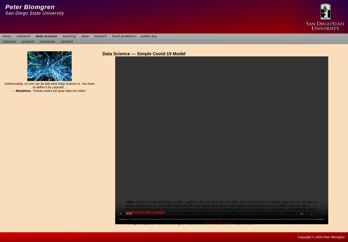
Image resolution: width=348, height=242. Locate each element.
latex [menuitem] (85, 36)
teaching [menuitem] (69, 36)
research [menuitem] (23, 36)
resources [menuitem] (47, 41)
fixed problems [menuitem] (124, 36)
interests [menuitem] (9, 41)
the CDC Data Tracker (219, 223)
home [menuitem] (7, 36)
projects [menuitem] (28, 41)
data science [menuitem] (46, 36)
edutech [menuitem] (100, 36)
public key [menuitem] (149, 36)
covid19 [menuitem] (67, 41)
